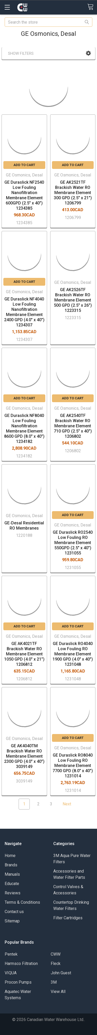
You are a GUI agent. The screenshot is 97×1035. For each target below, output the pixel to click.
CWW (56, 954)
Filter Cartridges (68, 917)
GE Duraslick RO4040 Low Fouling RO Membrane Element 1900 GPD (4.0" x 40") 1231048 (73, 654)
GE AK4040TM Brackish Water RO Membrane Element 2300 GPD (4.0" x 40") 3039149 (24, 756)
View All (58, 991)
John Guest (61, 972)
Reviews (12, 892)
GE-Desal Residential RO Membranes (24, 525)
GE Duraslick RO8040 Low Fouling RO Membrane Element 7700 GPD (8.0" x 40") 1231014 (73, 765)
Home (10, 855)
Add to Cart (24, 165)
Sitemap (12, 921)
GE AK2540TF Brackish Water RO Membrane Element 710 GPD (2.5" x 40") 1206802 (73, 426)
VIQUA (11, 972)
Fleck (56, 963)
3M (54, 982)
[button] (88, 53)
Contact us (14, 911)
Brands (11, 864)
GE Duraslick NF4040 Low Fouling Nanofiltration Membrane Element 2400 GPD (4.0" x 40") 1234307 (24, 312)
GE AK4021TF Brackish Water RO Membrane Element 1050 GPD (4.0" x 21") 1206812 (24, 654)
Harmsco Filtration (21, 963)
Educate (12, 883)
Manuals (12, 874)
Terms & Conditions (22, 902)
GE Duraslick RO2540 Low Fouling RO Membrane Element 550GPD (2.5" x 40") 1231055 (73, 543)
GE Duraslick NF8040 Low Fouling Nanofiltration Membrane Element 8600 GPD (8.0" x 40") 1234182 (24, 428)
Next (70, 804)
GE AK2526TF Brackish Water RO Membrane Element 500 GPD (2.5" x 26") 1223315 (73, 300)
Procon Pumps (18, 982)
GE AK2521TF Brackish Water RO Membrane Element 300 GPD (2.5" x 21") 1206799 (73, 192)
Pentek (11, 954)
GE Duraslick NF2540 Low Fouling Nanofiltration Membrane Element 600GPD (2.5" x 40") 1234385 (24, 195)
